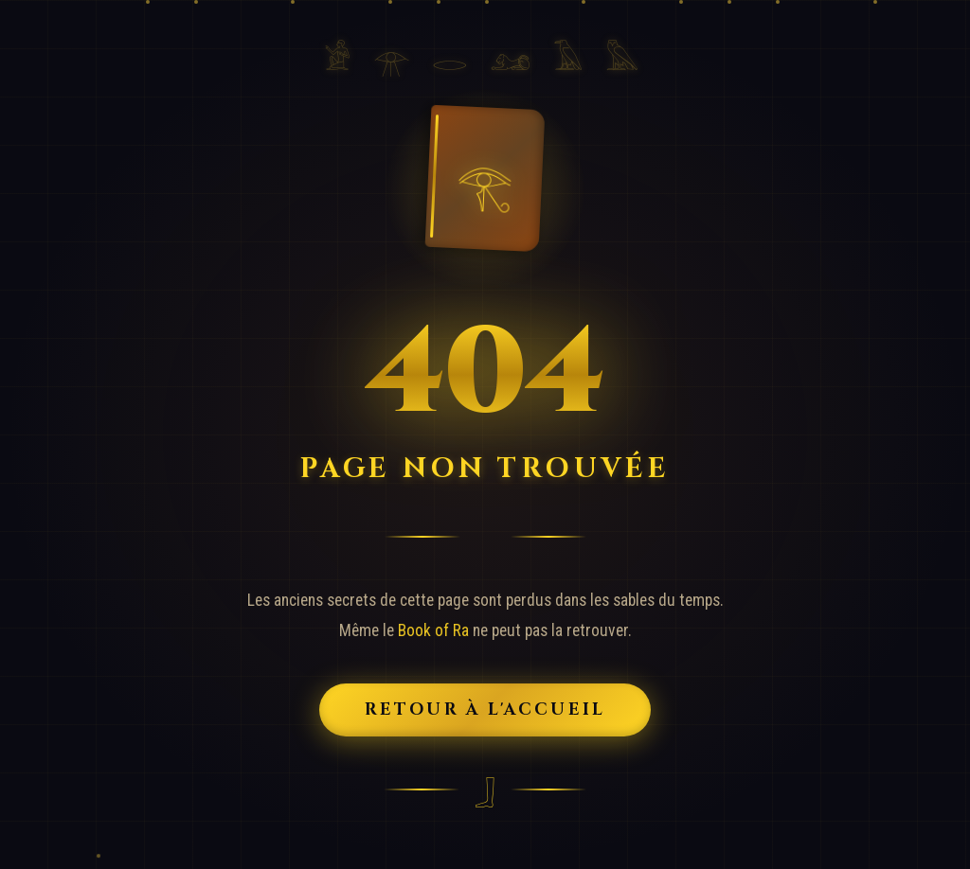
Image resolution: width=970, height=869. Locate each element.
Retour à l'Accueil (485, 710)
